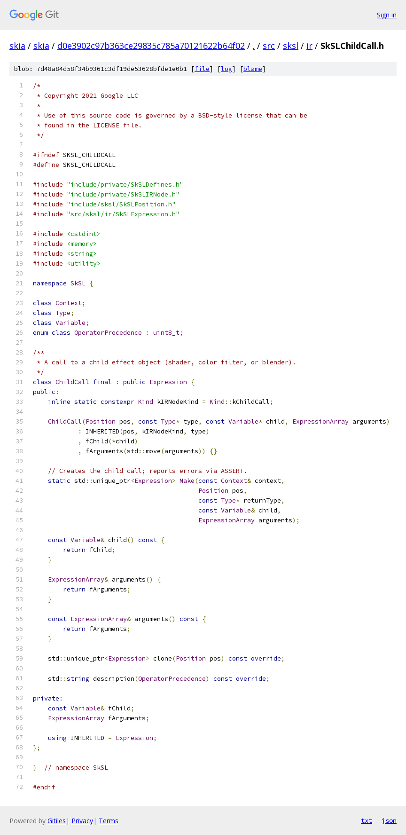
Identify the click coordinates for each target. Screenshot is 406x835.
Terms (108, 820)
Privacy (82, 820)
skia (17, 45)
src (269, 45)
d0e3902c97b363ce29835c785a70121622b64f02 (151, 45)
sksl (290, 45)
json (389, 820)
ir (309, 45)
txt (366, 820)
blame (252, 69)
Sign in (387, 14)
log (226, 69)
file (202, 69)
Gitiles (56, 820)
